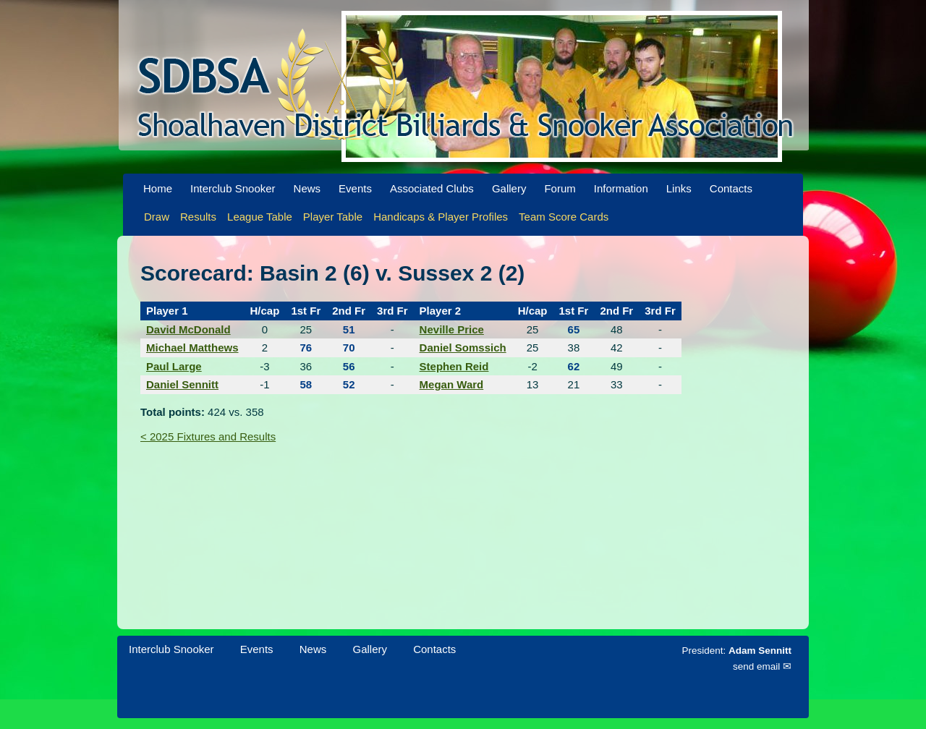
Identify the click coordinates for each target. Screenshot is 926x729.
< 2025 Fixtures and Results (208, 436)
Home (157, 188)
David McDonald (188, 329)
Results (198, 216)
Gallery (509, 188)
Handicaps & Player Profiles (440, 216)
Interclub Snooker (233, 188)
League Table (259, 216)
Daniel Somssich (463, 347)
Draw (156, 216)
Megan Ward (452, 384)
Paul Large (174, 366)
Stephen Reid (454, 366)
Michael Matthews (192, 347)
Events (355, 188)
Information (621, 188)
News (307, 188)
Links (679, 188)
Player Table (332, 216)
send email (756, 666)
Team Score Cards (563, 216)
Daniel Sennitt (182, 384)
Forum (559, 188)
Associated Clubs (432, 188)
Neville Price (452, 329)
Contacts (731, 188)
